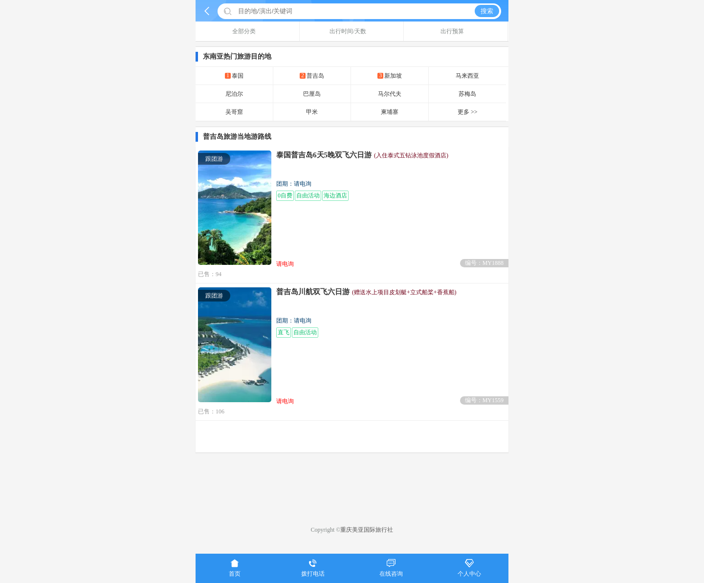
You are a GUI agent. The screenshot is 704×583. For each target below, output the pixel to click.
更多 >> (468, 111)
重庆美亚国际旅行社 (366, 529)
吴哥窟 (234, 111)
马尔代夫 (389, 93)
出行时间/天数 (352, 31)
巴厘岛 (312, 93)
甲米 (312, 111)
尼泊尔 (234, 93)
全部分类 (247, 31)
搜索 (487, 11)
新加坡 (389, 75)
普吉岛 (312, 75)
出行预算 (455, 31)
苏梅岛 (467, 93)
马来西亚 (467, 75)
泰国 (234, 75)
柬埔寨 (389, 111)
